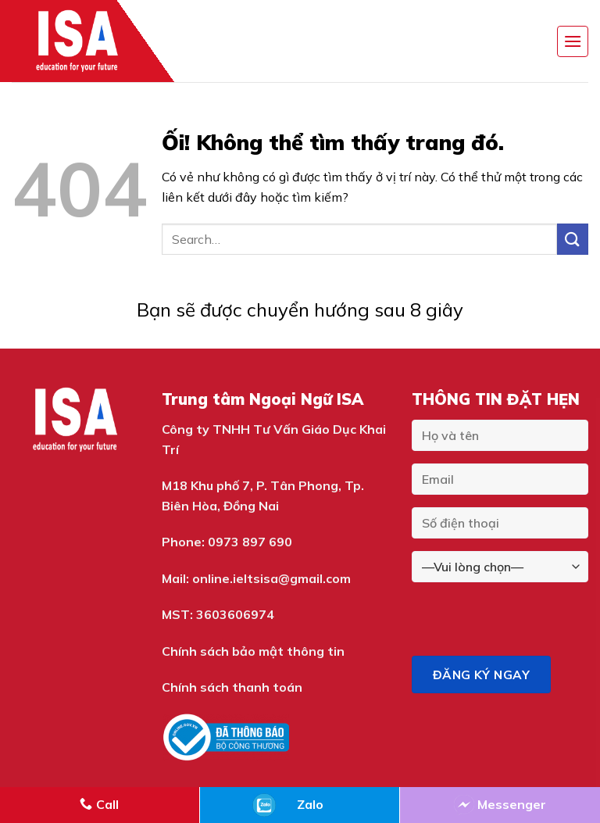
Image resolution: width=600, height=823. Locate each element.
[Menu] (572, 41)
